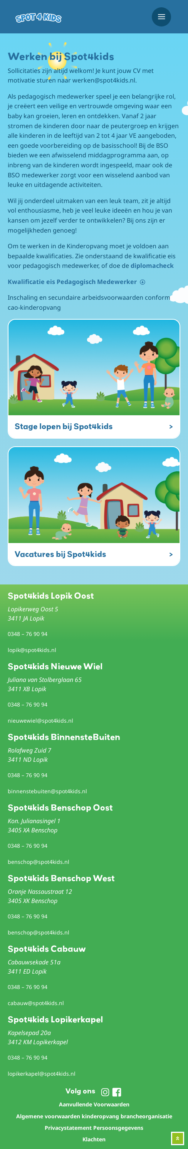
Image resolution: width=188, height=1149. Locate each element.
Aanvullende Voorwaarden (94, 1104)
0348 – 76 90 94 (27, 633)
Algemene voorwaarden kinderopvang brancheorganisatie (94, 1116)
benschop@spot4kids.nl (38, 861)
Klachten (94, 1139)
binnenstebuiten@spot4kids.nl (47, 791)
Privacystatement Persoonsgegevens (94, 1127)
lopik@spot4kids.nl (32, 650)
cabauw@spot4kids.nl (36, 1003)
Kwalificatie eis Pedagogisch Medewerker (72, 281)
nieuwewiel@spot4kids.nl (40, 720)
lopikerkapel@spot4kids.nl (42, 1073)
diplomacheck (152, 265)
